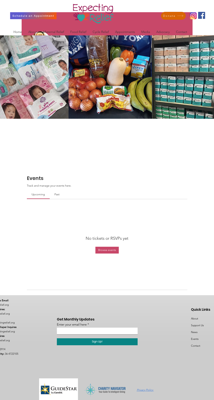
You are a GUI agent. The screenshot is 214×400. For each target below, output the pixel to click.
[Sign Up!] (97, 341)
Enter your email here (72, 324)
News (194, 332)
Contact (195, 345)
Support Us (197, 325)
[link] (38, 194)
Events (194, 339)
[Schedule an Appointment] (33, 15)
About (194, 318)
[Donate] (173, 16)
